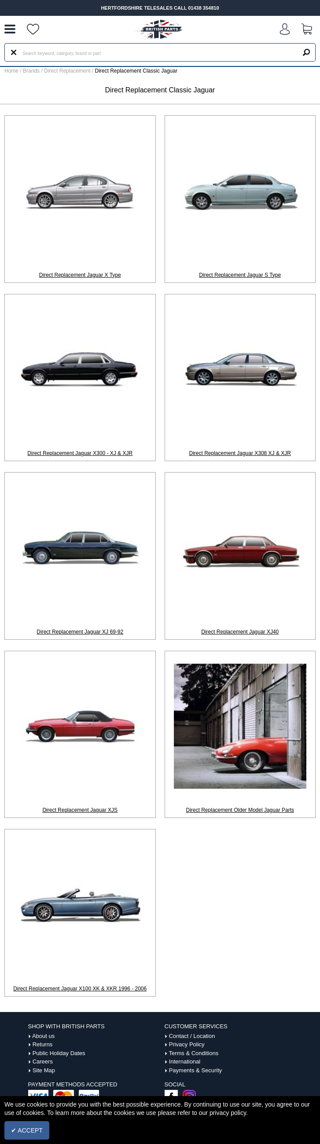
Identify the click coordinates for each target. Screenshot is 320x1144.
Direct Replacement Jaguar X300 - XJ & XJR (79, 453)
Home (11, 71)
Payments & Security (195, 1070)
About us (43, 1036)
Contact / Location (192, 1036)
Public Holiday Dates (59, 1053)
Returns (43, 1044)
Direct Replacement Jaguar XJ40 (240, 632)
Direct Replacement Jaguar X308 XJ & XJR (240, 453)
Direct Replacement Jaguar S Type (240, 275)
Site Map (44, 1070)
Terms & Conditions (193, 1053)
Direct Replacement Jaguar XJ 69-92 (80, 632)
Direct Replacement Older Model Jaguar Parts (240, 810)
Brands (31, 71)
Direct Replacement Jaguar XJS (80, 810)
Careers (43, 1061)
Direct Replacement (68, 71)
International (185, 1061)
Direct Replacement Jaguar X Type (80, 275)
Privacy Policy (187, 1044)
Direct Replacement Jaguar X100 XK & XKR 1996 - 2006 (80, 989)
